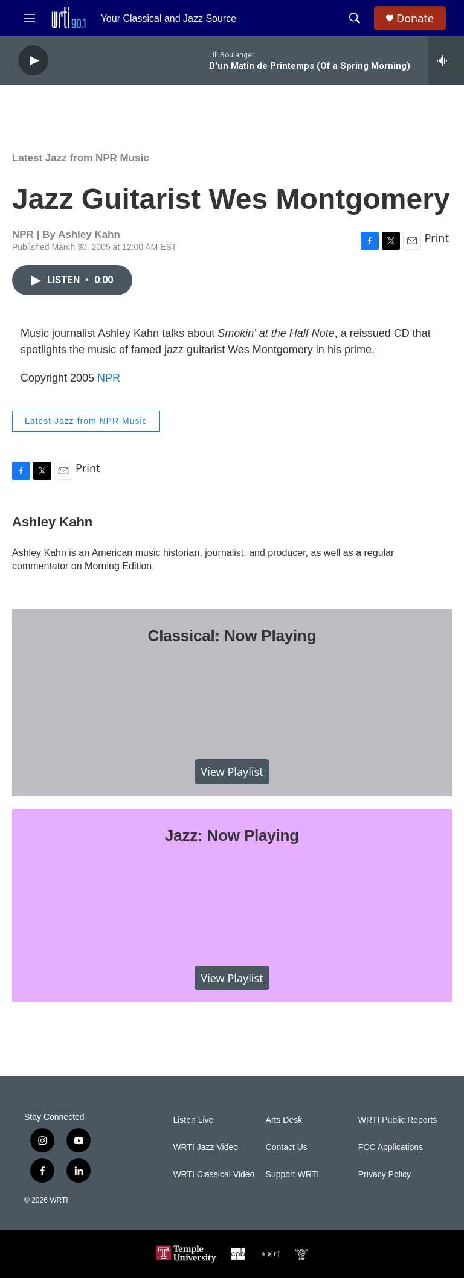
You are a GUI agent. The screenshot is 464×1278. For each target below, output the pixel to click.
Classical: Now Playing (232, 636)
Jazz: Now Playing (232, 835)
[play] (33, 61)
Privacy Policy (384, 1174)
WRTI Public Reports (397, 1120)
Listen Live (193, 1120)
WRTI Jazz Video (205, 1147)
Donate (415, 18)
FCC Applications (390, 1147)
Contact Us (287, 1147)
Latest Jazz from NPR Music (80, 158)
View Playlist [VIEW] (232, 771)
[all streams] (446, 60)
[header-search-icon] (354, 18)
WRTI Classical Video (213, 1174)
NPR (108, 378)
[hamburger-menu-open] (29, 18)
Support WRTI (292, 1174)
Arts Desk (284, 1120)
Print (436, 238)
